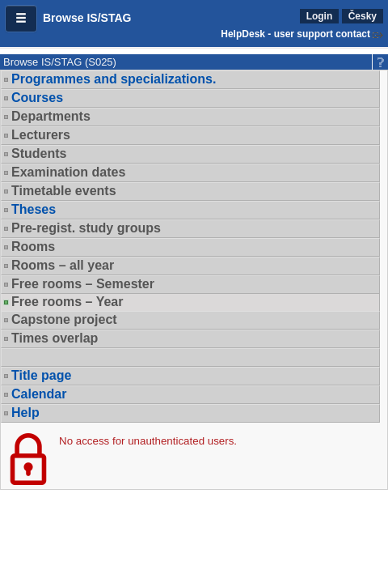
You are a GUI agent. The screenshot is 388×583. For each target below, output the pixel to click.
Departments (51, 116)
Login (319, 16)
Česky (362, 16)
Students (38, 153)
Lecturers (40, 135)
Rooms (33, 246)
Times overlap (54, 338)
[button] (21, 18)
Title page (41, 375)
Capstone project (64, 319)
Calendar (38, 394)
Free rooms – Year (67, 302)
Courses (37, 97)
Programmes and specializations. (113, 79)
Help (25, 412)
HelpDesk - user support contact (295, 34)
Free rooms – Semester (82, 284)
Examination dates (68, 172)
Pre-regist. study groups (86, 228)
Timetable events (63, 191)
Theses (33, 209)
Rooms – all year (62, 265)
